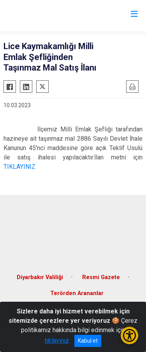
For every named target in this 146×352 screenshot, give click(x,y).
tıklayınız (57, 340)
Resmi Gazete (101, 277)
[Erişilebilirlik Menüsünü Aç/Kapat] (129, 335)
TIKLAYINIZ (19, 166)
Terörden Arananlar (77, 293)
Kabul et (88, 341)
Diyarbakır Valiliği (40, 277)
